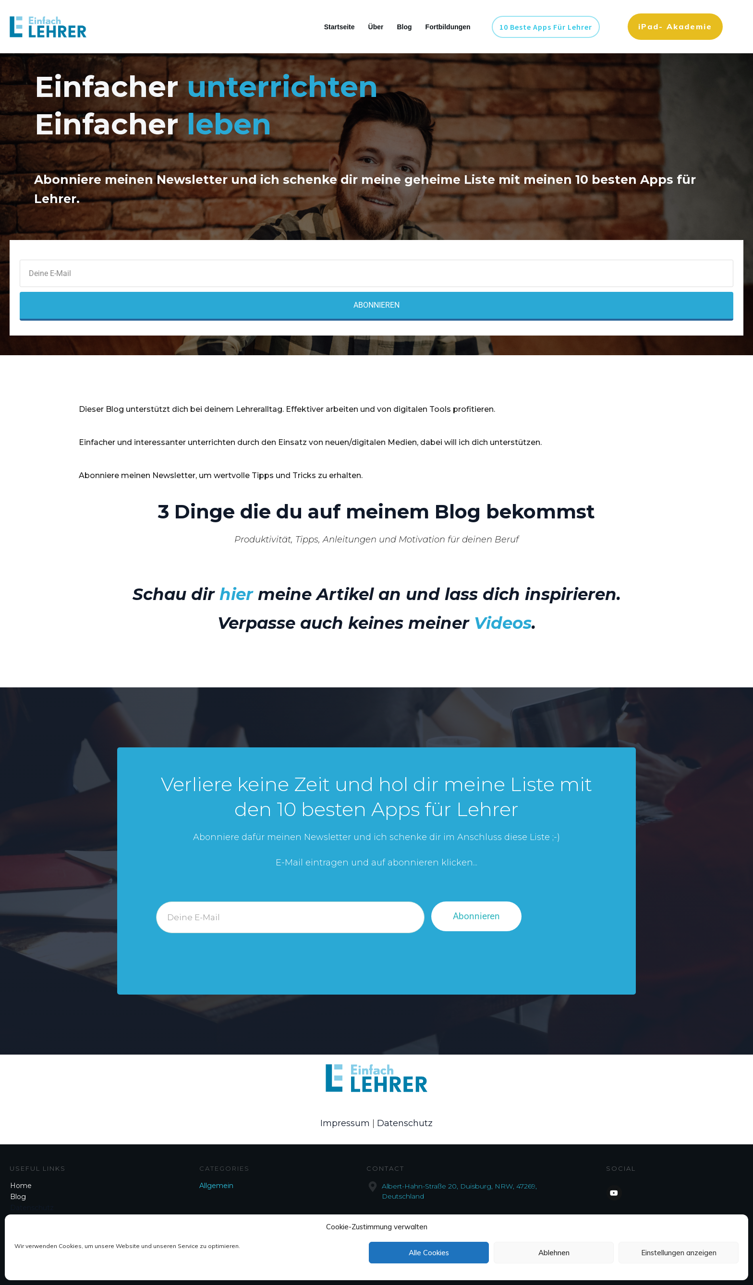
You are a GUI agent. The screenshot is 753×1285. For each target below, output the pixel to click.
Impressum (345, 1123)
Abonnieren (476, 916)
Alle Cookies (429, 1252)
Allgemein (216, 1185)
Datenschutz (405, 1123)
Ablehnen (554, 1252)
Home (21, 1185)
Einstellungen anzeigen (679, 1252)
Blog (18, 1196)
